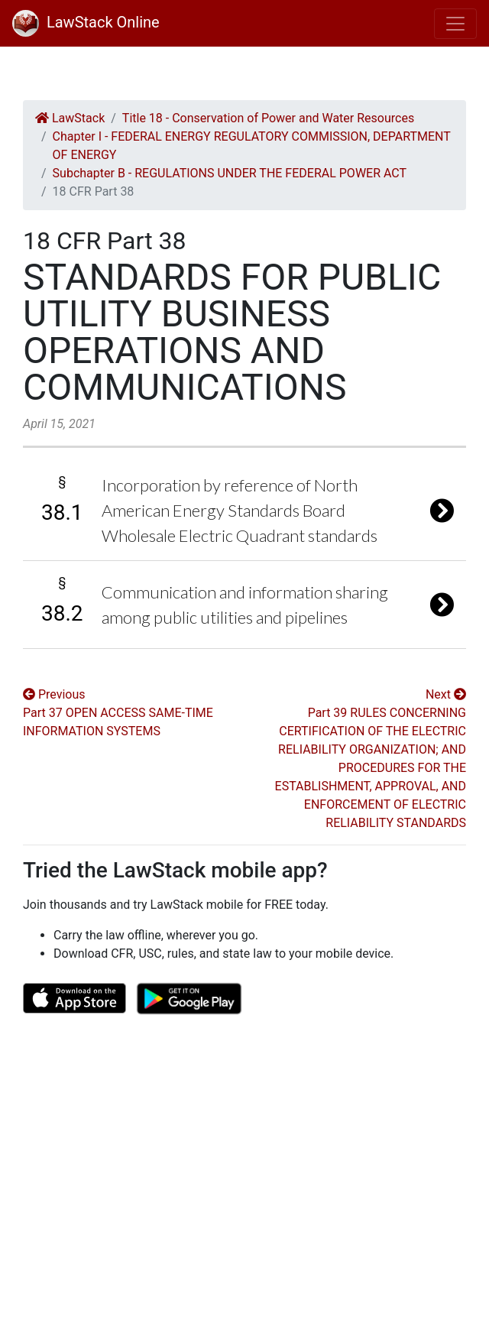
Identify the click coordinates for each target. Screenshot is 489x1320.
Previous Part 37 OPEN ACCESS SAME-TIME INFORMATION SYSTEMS (118, 712)
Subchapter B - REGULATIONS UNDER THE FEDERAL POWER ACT (229, 173)
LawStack (70, 118)
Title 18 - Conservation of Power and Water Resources (268, 118)
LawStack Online (86, 22)
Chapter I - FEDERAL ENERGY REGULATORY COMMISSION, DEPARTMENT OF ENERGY (252, 145)
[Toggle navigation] (455, 23)
